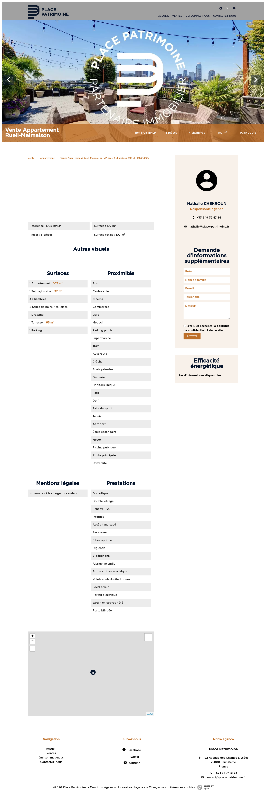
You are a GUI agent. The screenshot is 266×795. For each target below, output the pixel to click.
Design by (205, 787)
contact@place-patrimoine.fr (226, 777)
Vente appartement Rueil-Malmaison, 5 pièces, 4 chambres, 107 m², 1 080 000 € (104, 157)
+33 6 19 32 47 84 (209, 217)
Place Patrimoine (223, 749)
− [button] (32, 641)
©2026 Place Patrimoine (70, 787)
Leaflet (150, 714)
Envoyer (192, 336)
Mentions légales (101, 787)
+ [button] (32, 636)
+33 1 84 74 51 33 (225, 773)
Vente (31, 157)
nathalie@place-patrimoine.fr (209, 226)
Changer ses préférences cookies (172, 787)
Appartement (47, 157)
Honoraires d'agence (131, 787)
